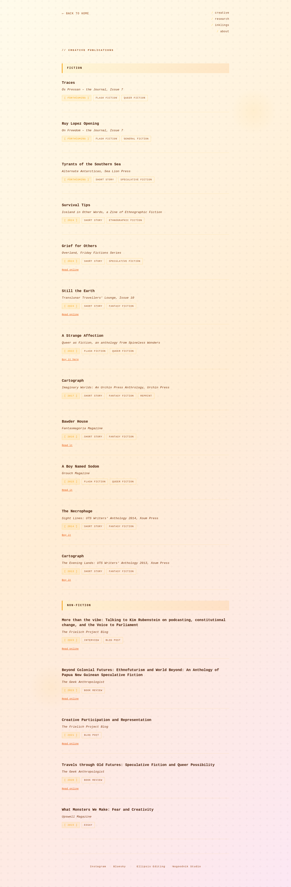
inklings (220, 25)
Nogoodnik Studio (187, 866)
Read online (70, 269)
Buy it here (70, 359)
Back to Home (77, 13)
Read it (67, 445)
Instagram (98, 866)
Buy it (66, 535)
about (223, 31)
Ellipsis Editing (151, 866)
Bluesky (119, 866)
